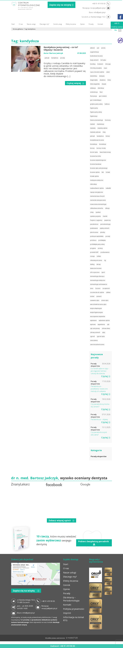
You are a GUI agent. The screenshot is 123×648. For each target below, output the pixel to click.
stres (91, 288)
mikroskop (93, 184)
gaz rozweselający (95, 100)
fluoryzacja (93, 96)
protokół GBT (94, 252)
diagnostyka (94, 80)
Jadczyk (47, 58)
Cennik (66, 585)
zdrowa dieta (106, 328)
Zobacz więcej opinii (61, 520)
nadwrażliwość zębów (97, 188)
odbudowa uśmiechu (96, 208)
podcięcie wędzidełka (96, 236)
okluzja (107, 208)
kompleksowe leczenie (97, 140)
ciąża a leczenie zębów (97, 72)
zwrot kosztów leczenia (97, 344)
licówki (108, 172)
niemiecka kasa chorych (97, 196)
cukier (108, 72)
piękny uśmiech (104, 228)
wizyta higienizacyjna (96, 312)
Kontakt (100, 24)
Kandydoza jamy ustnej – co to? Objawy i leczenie (61, 48)
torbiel (92, 296)
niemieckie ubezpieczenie (98, 200)
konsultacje (102, 144)
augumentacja (94, 52)
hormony (108, 120)
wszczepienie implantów (97, 316)
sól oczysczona (94, 272)
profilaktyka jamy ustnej (97, 244)
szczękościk (106, 288)
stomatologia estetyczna (97, 280)
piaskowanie (94, 228)
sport (103, 272)
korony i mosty (101, 148)
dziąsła (104, 84)
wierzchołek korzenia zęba (98, 304)
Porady (91, 24)
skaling (92, 264)
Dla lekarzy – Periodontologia (71, 599)
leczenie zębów (95, 172)
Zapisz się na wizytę (61, 4)
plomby (102, 232)
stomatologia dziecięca (97, 276)
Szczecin (97, 288)
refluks (99, 256)
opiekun (98, 212)
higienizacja (93, 116)
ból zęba (103, 60)
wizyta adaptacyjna (96, 308)
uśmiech (98, 296)
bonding (92, 64)
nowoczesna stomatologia (98, 204)
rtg (105, 260)
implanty (92, 128)
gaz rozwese (103, 96)
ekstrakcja (101, 88)
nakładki (108, 188)
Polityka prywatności (73, 608)
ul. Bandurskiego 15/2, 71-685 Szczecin (26, 601)
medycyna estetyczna (96, 180)
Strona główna (18, 29)
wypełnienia (101, 324)
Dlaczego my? (44, 24)
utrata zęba (104, 300)
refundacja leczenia (96, 260)
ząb (108, 324)
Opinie (82, 24)
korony (92, 148)
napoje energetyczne (96, 192)
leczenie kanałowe (95, 164)
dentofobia (93, 76)
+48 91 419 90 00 (48, 601)
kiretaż (108, 136)
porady (62, 58)
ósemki (105, 216)
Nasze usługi (31, 24)
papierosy (107, 220)
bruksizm (100, 64)
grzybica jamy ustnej (96, 104)
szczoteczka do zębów (97, 292)
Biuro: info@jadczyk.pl (26, 613)
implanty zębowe (95, 132)
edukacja (93, 88)
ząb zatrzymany (95, 328)
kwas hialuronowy (105, 152)
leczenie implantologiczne (98, 160)
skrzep (99, 264)
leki (103, 172)
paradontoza (94, 224)
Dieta (109, 80)
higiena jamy (94, 108)
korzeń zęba (94, 152)
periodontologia (105, 224)
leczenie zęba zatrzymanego (98, 168)
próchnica (93, 240)
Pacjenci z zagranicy (96, 220)
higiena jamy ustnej (96, 112)
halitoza (107, 104)
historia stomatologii (96, 120)
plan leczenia (94, 232)
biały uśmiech (94, 60)
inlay (104, 132)
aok (98, 48)
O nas (21, 24)
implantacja (100, 124)
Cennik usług (57, 24)
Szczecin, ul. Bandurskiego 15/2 (93, 17)
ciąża (105, 68)
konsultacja (93, 144)
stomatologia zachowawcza (98, 284)
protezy (100, 248)
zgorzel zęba (101, 336)
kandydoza (54, 58)
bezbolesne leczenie (96, 56)
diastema (102, 80)
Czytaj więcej (75, 83)
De (116, 30)
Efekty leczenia (71, 24)
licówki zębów (94, 176)
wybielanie (93, 320)
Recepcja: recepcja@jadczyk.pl (49, 607)
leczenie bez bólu (95, 156)
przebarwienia (105, 252)
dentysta (101, 76)
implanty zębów (102, 128)
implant (92, 124)
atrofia (103, 48)
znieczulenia (94, 340)
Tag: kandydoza (29, 29)
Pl (120, 30)
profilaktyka (102, 240)
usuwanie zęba (94, 300)
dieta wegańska (95, 84)
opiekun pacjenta (95, 216)
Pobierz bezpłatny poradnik (94, 542)
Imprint (67, 613)
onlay (92, 212)
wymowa (93, 324)
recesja (92, 256)
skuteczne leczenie (95, 268)
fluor (101, 92)
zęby (103, 332)
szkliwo (108, 292)
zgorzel (92, 336)
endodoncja (94, 92)
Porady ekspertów (98, 456)
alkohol (92, 48)
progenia (93, 248)
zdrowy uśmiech (95, 332)
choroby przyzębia (96, 68)
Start (13, 24)
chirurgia (108, 64)
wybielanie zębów (104, 320)
